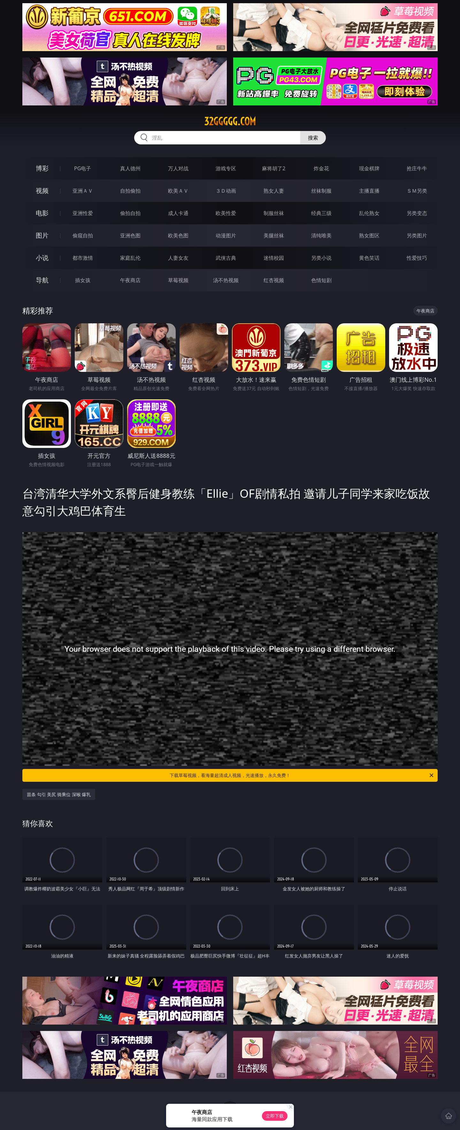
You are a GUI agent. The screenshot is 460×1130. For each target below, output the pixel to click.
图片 (42, 235)
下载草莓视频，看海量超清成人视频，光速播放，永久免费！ (302, 775)
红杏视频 (274, 280)
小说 (42, 257)
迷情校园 (274, 257)
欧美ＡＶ (178, 190)
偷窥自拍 (83, 235)
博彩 (42, 168)
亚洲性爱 (83, 213)
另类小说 (321, 257)
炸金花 (321, 168)
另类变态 (417, 213)
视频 (42, 190)
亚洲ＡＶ (83, 190)
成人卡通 (178, 213)
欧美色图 (178, 235)
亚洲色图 (130, 235)
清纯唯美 (321, 235)
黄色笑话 (369, 257)
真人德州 (130, 168)
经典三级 (321, 213)
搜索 (313, 137)
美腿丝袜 (274, 235)
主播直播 (369, 190)
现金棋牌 (369, 168)
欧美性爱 (226, 213)
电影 (42, 213)
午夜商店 (130, 280)
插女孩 (82, 280)
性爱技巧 (417, 257)
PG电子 (82, 168)
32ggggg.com (230, 121)
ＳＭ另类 (417, 190)
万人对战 (178, 168)
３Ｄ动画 (226, 190)
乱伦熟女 (369, 213)
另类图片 (417, 235)
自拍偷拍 (130, 190)
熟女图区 (369, 235)
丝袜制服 (321, 190)
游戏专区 (226, 168)
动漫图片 (226, 235)
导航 (42, 280)
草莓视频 (178, 280)
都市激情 (83, 257)
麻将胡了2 (273, 168)
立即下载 (275, 1116)
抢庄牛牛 (417, 168)
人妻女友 (178, 257)
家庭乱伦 (130, 257)
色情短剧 (321, 280)
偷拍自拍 (130, 213)
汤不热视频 (226, 280)
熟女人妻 (274, 190)
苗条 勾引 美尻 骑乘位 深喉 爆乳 (59, 794)
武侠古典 (226, 257)
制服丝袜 (274, 213)
